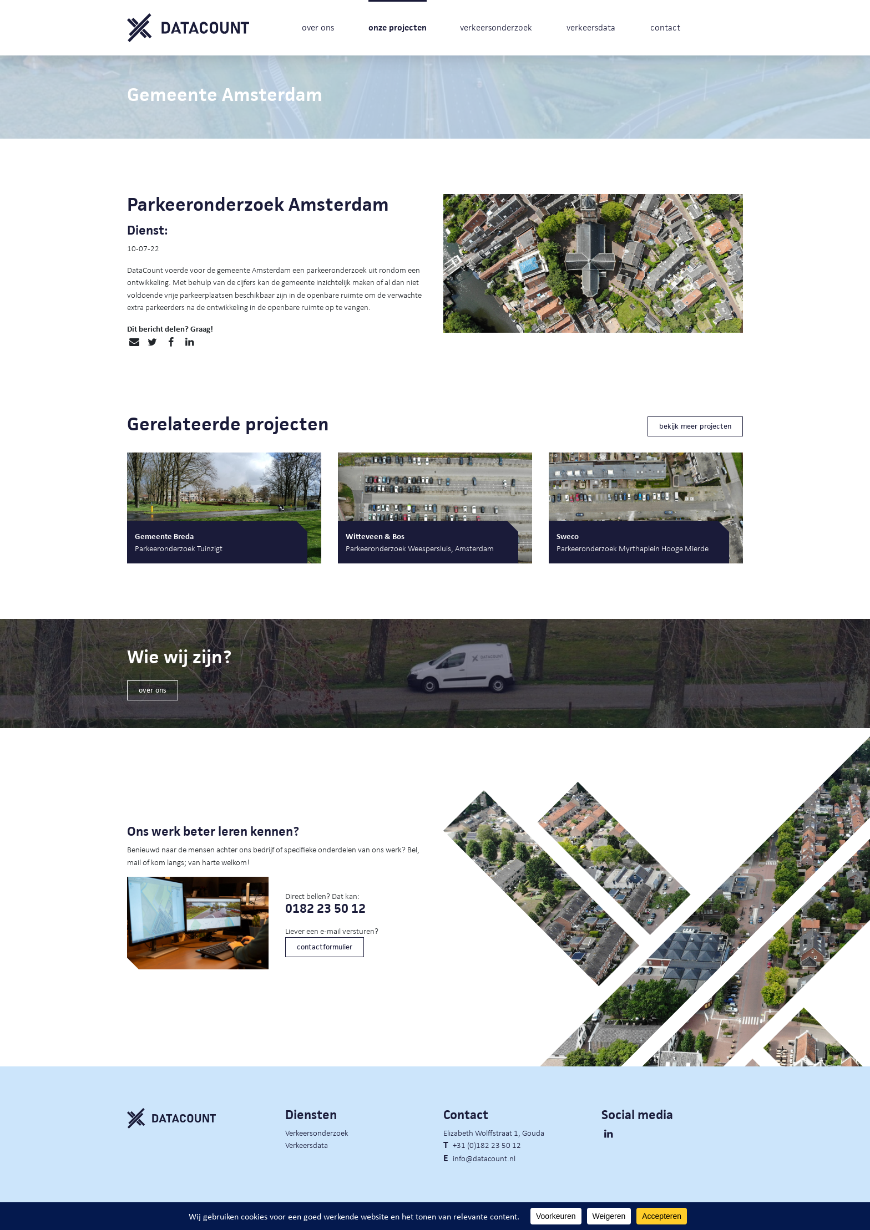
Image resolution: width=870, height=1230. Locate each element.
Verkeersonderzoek (316, 1132)
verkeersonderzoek (496, 27)
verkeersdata (590, 27)
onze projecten (397, 27)
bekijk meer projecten (695, 426)
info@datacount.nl (484, 1157)
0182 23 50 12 (325, 909)
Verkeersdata (306, 1144)
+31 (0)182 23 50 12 (487, 1144)
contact (665, 27)
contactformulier (324, 947)
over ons (318, 27)
